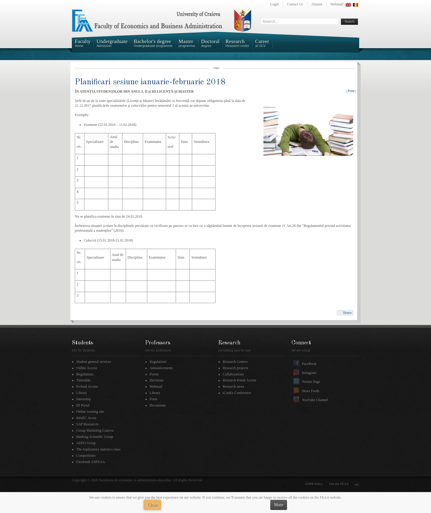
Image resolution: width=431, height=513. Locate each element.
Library (81, 393)
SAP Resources (87, 424)
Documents (158, 405)
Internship (83, 399)
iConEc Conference (237, 393)
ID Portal (82, 405)
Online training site (90, 412)
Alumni (316, 4)
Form (153, 399)
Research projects (235, 368)
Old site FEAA (339, 483)
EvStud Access (87, 386)
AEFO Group (86, 443)
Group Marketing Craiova (95, 430)
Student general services (93, 362)
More (278, 505)
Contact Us (295, 4)
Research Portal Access (239, 380)
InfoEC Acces (86, 418)
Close (152, 505)
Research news (233, 386)
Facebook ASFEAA (90, 462)
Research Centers (235, 362)
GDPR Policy (314, 483)
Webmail (336, 4)
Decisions (157, 380)
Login (274, 4)
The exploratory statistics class (98, 449)
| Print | (351, 91)
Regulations (84, 374)
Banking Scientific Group (94, 437)
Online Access (86, 368)
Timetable (83, 380)
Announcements (161, 368)
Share (347, 312)
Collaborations (233, 374)
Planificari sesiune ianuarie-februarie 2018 (150, 82)
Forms (154, 374)
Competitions (86, 456)
